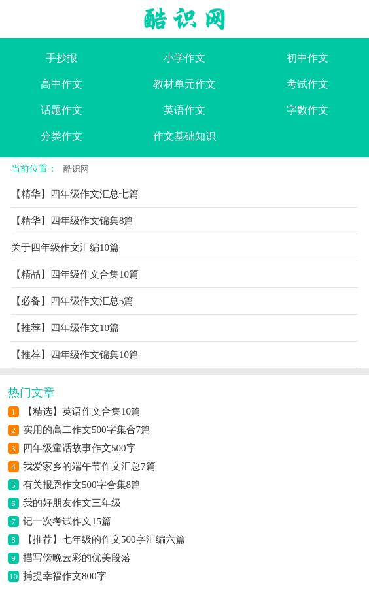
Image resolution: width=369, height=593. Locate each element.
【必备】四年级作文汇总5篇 (72, 301)
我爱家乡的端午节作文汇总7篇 (89, 466)
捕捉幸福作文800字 (65, 576)
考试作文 (307, 83)
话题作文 (61, 110)
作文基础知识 (184, 136)
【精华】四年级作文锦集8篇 (72, 221)
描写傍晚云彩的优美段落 (77, 558)
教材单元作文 (184, 83)
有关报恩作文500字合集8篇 (82, 484)
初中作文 (307, 57)
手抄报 (61, 57)
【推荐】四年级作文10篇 (65, 328)
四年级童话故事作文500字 (79, 448)
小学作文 (184, 57)
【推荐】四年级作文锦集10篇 (75, 354)
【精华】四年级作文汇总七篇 (75, 194)
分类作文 (61, 136)
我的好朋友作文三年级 (72, 503)
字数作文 (307, 110)
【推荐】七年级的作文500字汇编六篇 (104, 539)
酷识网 (76, 169)
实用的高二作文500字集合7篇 (86, 430)
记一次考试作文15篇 (67, 521)
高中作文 (61, 83)
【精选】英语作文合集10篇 (82, 411)
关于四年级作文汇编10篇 (65, 247)
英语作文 (184, 110)
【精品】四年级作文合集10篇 (75, 274)
